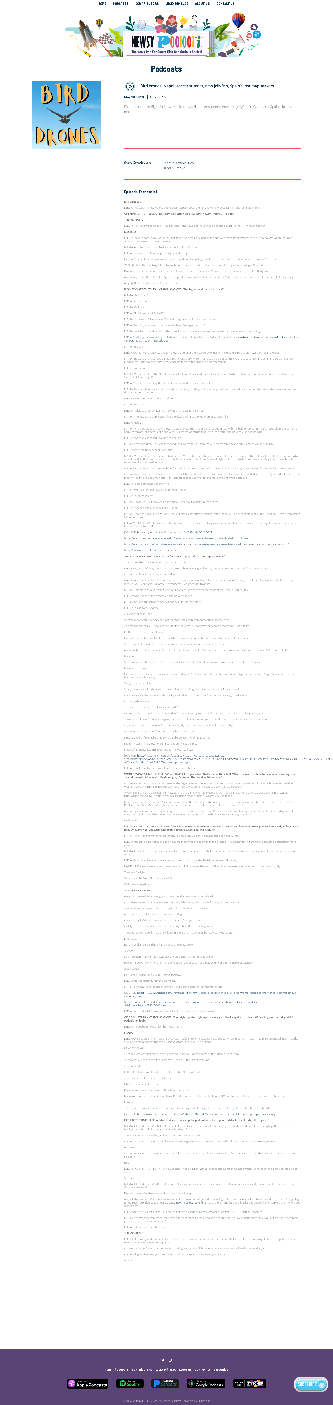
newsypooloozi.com (188, 1202)
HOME (102, 3)
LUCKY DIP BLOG (176, 3)
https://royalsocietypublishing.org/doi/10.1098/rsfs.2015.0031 (174, 532)
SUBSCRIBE (221, 1369)
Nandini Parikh (173, 168)
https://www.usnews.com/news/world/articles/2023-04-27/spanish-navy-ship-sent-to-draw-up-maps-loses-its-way (206, 1114)
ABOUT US (202, 3)
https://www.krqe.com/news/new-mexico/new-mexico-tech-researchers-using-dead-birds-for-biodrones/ (187, 538)
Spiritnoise (204, 1400)
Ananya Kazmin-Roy (178, 162)
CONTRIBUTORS (147, 3)
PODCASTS (121, 3)
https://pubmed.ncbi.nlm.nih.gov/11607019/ (151, 550)
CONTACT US (225, 3)
